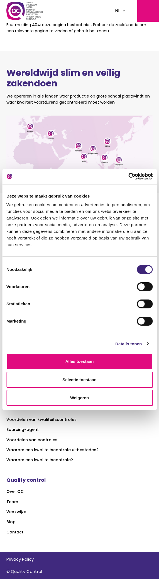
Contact (14, 532)
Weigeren (79, 397)
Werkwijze (16, 512)
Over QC (15, 491)
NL (117, 11)
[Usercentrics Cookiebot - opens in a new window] (128, 176)
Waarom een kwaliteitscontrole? (39, 460)
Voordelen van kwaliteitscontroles (41, 419)
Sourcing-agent (22, 429)
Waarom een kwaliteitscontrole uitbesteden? (52, 450)
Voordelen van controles (31, 440)
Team (12, 502)
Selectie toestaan (79, 379)
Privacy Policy (20, 559)
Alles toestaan (79, 361)
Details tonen (128, 343)
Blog (11, 522)
